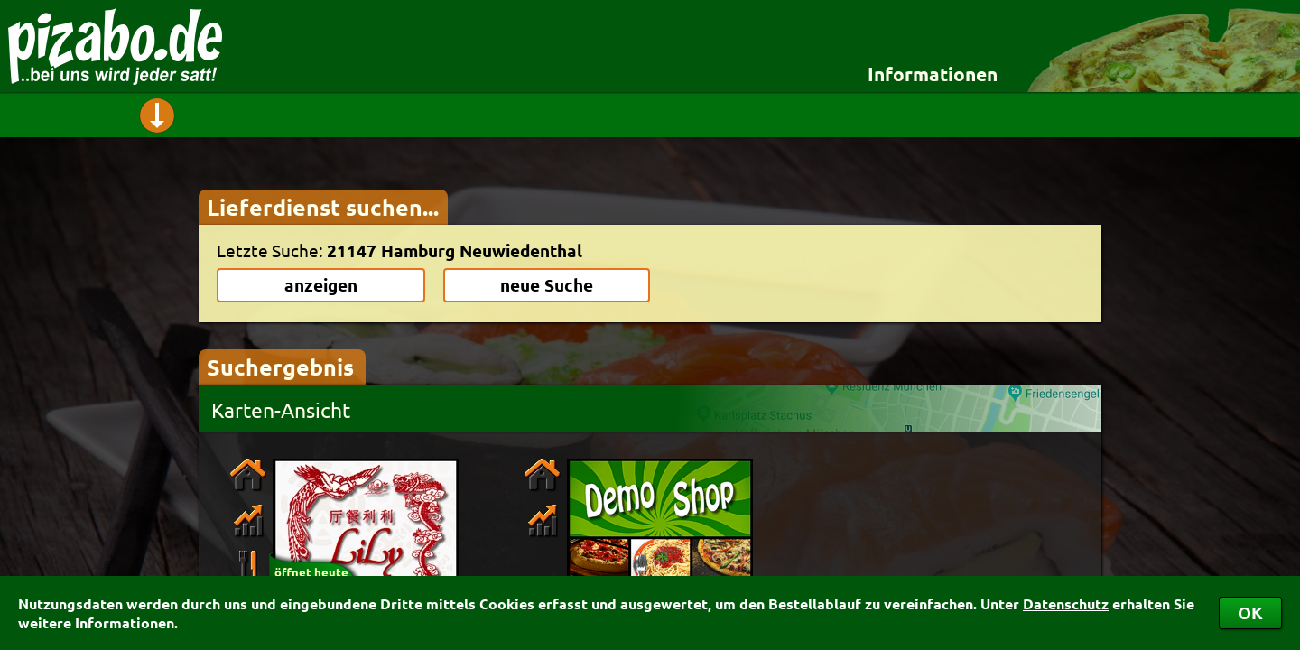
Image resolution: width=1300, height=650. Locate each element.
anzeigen (321, 285)
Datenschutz (1066, 603)
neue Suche (546, 285)
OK (1250, 612)
